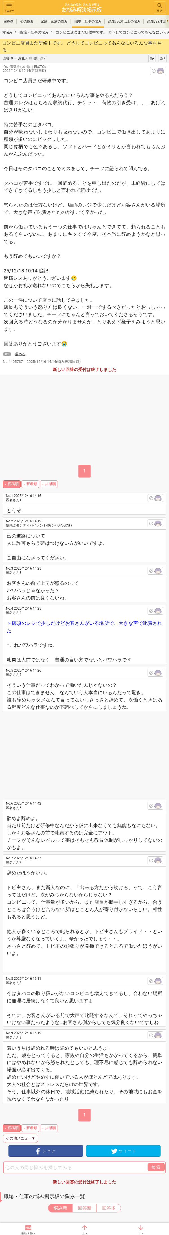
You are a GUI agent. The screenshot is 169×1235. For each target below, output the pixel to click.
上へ (84, 1233)
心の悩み (27, 21)
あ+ (162, 58)
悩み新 (60, 1208)
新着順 (31, 484)
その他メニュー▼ (20, 1138)
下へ (141, 1233)
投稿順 (13, 484)
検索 (160, 7)
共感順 (50, 484)
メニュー (9, 7)
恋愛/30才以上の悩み (124, 21)
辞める (20, 354)
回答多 (8, 21)
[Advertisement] (89, 753)
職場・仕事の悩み (88, 21)
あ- (152, 58)
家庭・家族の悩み (54, 21)
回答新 (84, 1208)
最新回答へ (28, 1233)
